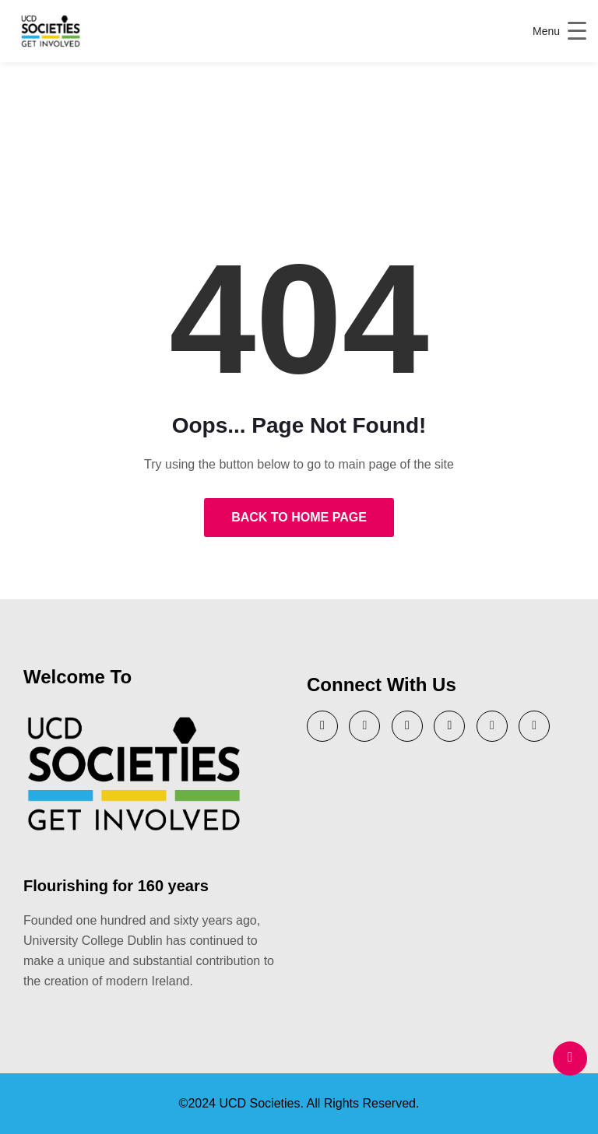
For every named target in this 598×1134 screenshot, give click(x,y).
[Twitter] (322, 726)
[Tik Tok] (534, 726)
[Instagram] (449, 726)
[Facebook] (492, 726)
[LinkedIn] (407, 726)
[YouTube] (364, 726)
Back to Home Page (299, 517)
